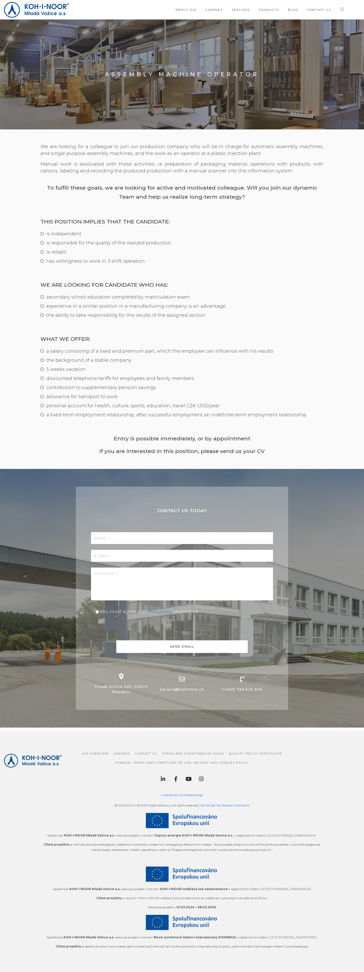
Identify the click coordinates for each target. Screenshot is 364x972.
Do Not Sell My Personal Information (225, 805)
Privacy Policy (165, 611)
